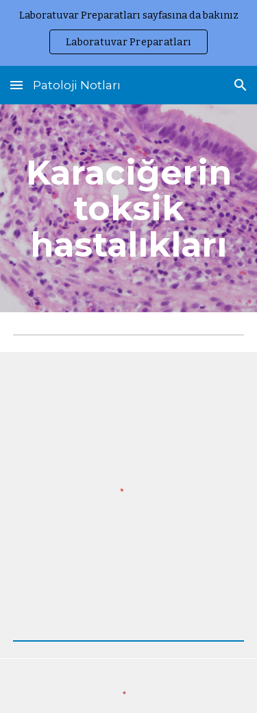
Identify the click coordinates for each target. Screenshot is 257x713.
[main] (129, 208)
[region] (128, 33)
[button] (16, 85)
